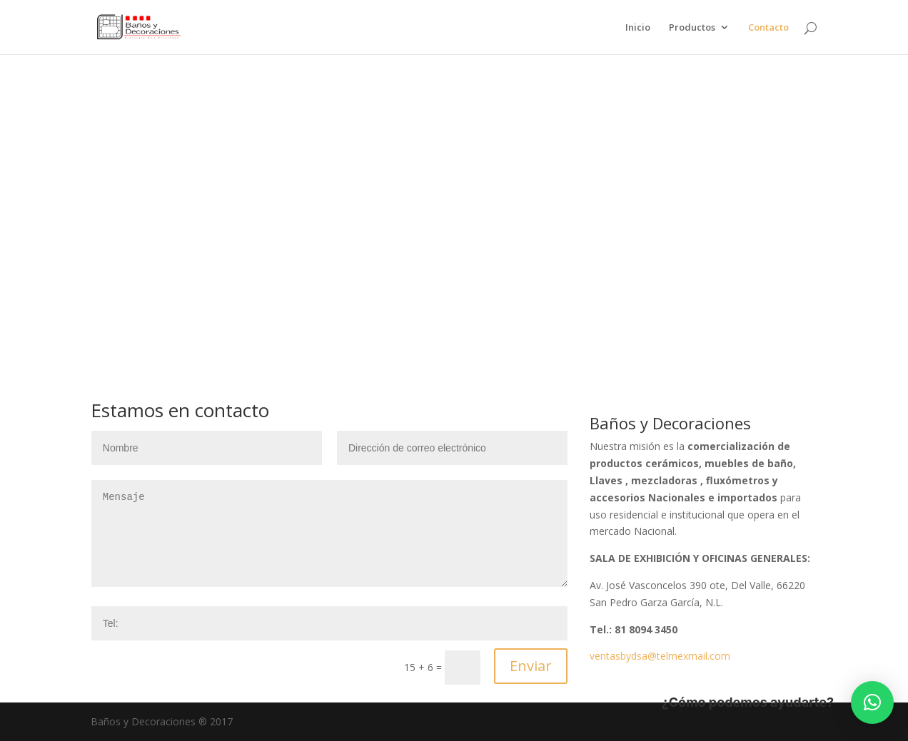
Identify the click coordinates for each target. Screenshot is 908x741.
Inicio (637, 28)
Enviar (531, 665)
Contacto (768, 28)
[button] (872, 702)
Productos (692, 28)
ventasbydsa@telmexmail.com (660, 656)
